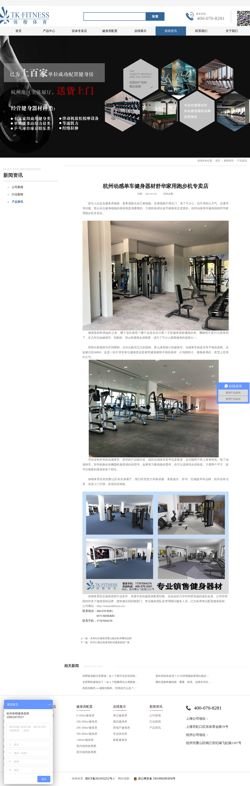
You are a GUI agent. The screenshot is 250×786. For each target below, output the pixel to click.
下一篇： (105, 642)
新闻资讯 (229, 160)
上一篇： (106, 638)
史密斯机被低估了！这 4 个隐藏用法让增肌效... (109, 682)
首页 (18, 31)
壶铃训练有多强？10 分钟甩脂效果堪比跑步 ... (182, 675)
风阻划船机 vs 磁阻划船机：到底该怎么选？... (109, 688)
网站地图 (123, 778)
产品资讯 (242, 160)
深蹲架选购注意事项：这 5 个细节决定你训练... (109, 675)
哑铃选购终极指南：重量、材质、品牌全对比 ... (183, 682)
